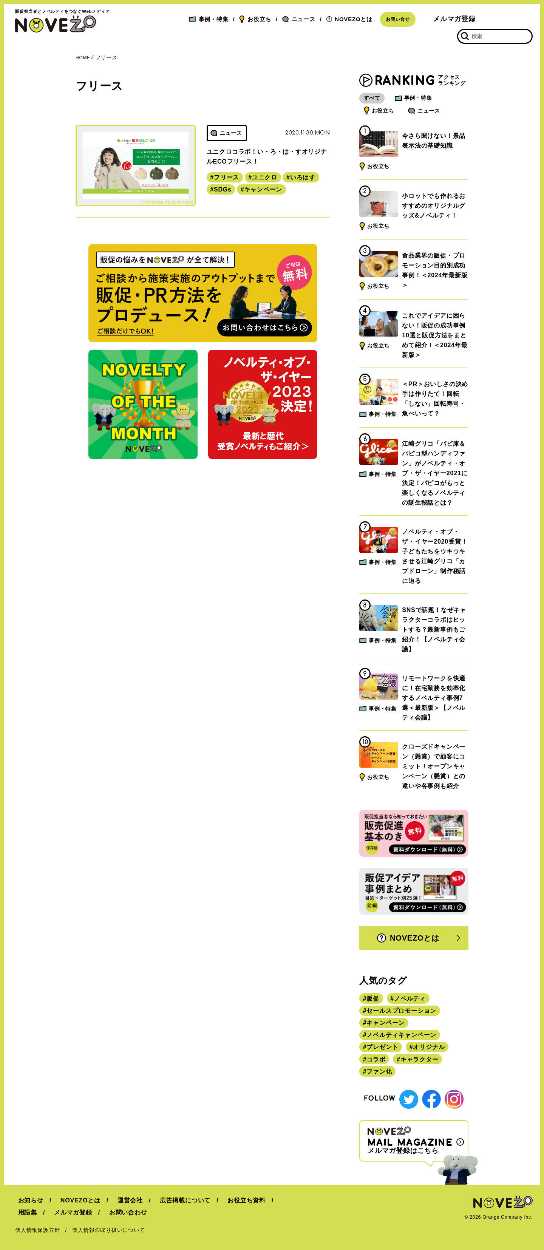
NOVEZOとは (349, 19)
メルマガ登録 (454, 19)
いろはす (302, 177)
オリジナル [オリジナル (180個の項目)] (429, 1047)
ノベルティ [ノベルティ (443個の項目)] (410, 998)
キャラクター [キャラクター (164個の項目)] (419, 1059)
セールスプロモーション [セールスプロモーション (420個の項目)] (401, 1010)
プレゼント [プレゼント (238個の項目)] (382, 1047)
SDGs (223, 189)
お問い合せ (398, 19)
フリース (226, 177)
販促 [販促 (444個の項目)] (372, 998)
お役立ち (255, 19)
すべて (375, 98)
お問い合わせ (119, 1210)
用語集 (24, 1210)
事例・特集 (208, 19)
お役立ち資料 (232, 1198)
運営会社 (121, 1198)
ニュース (298, 19)
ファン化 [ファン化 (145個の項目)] (379, 1071)
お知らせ (27, 1198)
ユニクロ (264, 177)
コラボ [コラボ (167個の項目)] (375, 1059)
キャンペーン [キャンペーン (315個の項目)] (385, 1023)
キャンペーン (263, 189)
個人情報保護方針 (37, 1228)
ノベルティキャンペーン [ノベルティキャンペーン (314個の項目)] (401, 1035)
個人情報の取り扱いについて (108, 1228)
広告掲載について (173, 1198)
